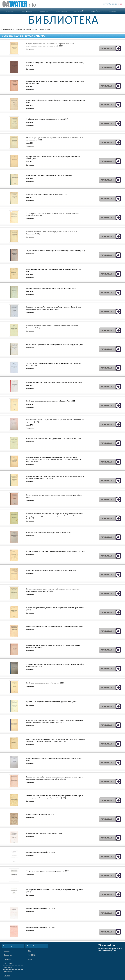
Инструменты (8, 963)
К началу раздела (8, 29)
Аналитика (7, 959)
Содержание (30, 49)
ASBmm (30, 959)
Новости (6, 951)
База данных (8, 955)
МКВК (29, 951)
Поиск (114, 4)
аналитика (44, 11)
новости (9, 11)
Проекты (7, 976)
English (120, 4)
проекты (112, 11)
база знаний (78, 11)
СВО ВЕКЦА (32, 955)
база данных (27, 11)
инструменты (61, 11)
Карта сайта (107, 4)
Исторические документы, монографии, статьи (33, 29)
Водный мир (8, 971)
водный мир (95, 11)
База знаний (8, 967)
